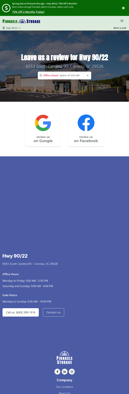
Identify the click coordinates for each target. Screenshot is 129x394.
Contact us (53, 312)
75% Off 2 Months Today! (28, 12)
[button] (57, 372)
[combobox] (64, 75)
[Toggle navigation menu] (123, 21)
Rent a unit (120, 27)
